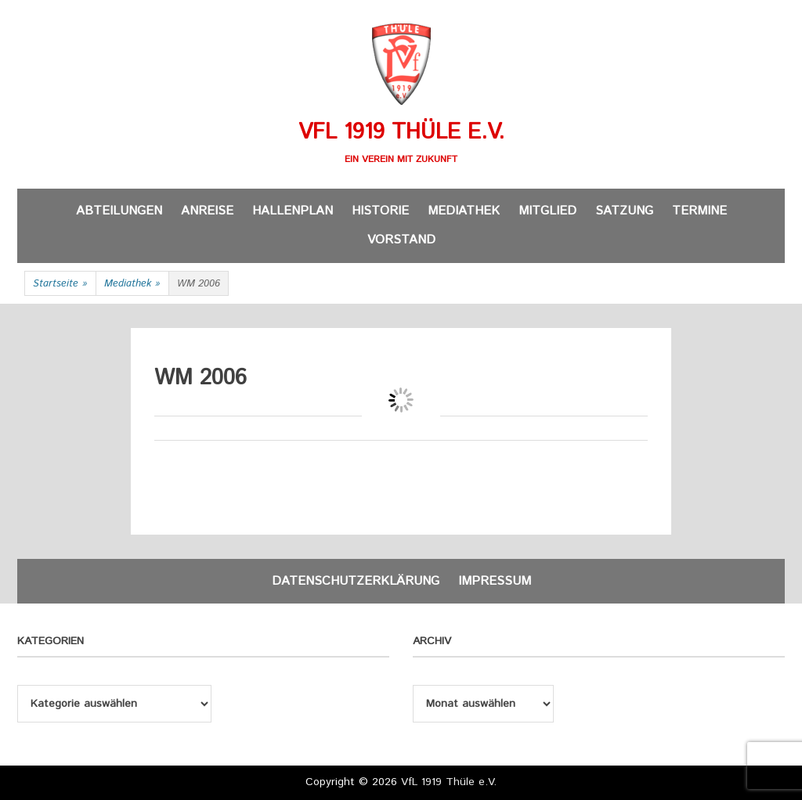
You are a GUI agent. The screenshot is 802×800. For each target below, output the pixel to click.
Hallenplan (292, 211)
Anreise (207, 211)
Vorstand (401, 240)
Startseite (60, 284)
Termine (699, 211)
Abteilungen (119, 211)
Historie (380, 211)
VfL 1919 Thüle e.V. (401, 132)
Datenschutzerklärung (355, 581)
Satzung (624, 211)
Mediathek (464, 211)
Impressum (494, 581)
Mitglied (547, 211)
